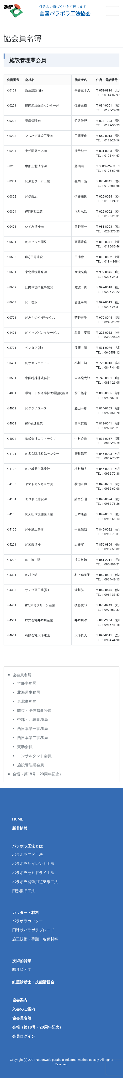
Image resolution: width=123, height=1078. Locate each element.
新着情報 (19, 828)
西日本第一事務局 (32, 728)
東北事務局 (26, 701)
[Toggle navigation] (112, 11)
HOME (17, 819)
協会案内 (19, 1000)
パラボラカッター (27, 921)
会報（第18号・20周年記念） (37, 774)
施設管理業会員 (30, 765)
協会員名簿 (22, 675)
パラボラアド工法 (27, 854)
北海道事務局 (28, 692)
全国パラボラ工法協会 (65, 13)
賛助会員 (24, 747)
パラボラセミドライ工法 (33, 872)
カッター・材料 (25, 912)
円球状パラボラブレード (33, 930)
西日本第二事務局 (32, 737)
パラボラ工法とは (27, 846)
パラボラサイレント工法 (33, 863)
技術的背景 (21, 961)
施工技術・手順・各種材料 (35, 939)
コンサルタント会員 (34, 756)
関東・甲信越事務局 (34, 710)
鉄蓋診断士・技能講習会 (33, 982)
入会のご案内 (23, 1009)
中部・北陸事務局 (32, 719)
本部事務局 (26, 683)
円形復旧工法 (23, 891)
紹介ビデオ (21, 969)
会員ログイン (23, 1036)
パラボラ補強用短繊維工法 (35, 882)
